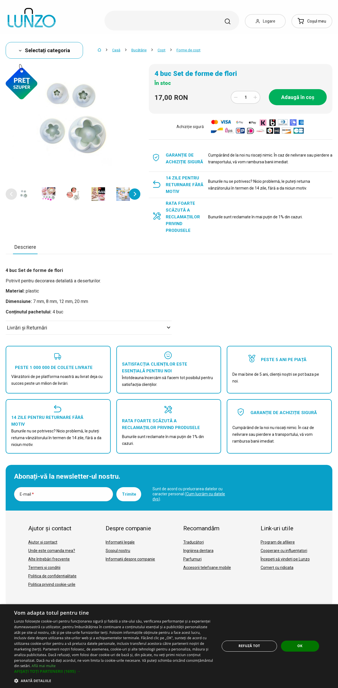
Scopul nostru (118, 550)
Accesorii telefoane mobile (207, 567)
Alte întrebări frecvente (49, 559)
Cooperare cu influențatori (284, 550)
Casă (116, 50)
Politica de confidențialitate (52, 576)
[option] (23, 194)
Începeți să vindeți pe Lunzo (285, 559)
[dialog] (169, 646)
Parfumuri (192, 559)
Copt (161, 50)
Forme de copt (188, 50)
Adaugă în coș (297, 97)
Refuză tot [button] (249, 645)
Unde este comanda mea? (51, 550)
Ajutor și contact (42, 542)
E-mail (27, 494)
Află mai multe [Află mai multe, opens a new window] (44, 665)
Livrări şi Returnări (88, 328)
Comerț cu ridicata (277, 567)
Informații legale (120, 542)
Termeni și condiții (44, 567)
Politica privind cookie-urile (51, 584)
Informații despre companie (130, 559)
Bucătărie (139, 50)
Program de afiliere (278, 542)
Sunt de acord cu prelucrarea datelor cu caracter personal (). (188, 494)
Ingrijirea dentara (198, 550)
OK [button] (299, 645)
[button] (11, 194)
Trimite (129, 494)
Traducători (193, 542)
